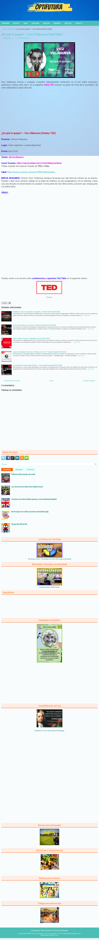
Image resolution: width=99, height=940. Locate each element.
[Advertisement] (49, 110)
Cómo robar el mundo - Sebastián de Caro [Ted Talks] (31, 338)
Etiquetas (18, 469)
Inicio (4, 29)
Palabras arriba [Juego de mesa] (23, 474)
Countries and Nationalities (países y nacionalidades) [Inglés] (33, 499)
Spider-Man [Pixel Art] (19, 524)
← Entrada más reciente (11, 381)
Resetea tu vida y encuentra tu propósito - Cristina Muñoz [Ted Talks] (36, 312)
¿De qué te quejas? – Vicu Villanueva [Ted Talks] (31, 34)
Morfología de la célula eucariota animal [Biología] (29, 512)
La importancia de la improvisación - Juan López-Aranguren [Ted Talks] (37, 365)
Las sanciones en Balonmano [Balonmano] (27, 487)
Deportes (16, 23)
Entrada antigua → (90, 381)
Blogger (61, 731)
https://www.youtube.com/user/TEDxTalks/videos (31, 172)
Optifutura (7, 38)
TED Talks (11, 29)
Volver (49, 297)
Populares (7, 469)
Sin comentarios (23, 38)
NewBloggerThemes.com (49, 935)
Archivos (30, 469)
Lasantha (54, 933)
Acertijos (46, 23)
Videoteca (68, 23)
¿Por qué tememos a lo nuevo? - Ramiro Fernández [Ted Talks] (34, 325)
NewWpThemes (31, 933)
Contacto (78, 23)
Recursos (57, 23)
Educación (5, 23)
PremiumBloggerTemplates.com (69, 933)
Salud (26, 23)
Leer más (87, 315)
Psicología (35, 23)
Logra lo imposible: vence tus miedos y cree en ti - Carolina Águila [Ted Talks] (39, 352)
